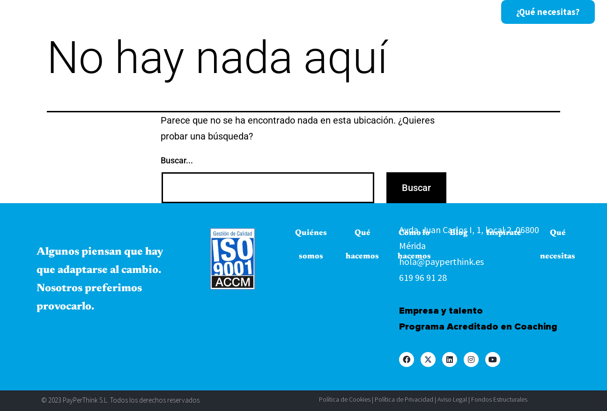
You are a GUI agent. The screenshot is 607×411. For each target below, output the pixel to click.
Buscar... (177, 160)
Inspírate (424, 12)
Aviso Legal (452, 399)
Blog (379, 12)
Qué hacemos (237, 12)
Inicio (101, 12)
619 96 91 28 (423, 277)
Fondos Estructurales (499, 399)
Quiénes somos (161, 12)
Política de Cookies (344, 399)
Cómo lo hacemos (316, 12)
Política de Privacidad (404, 399)
